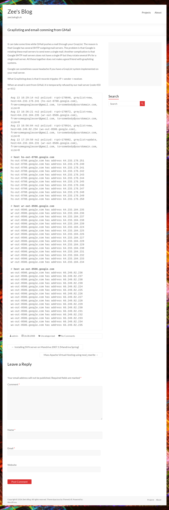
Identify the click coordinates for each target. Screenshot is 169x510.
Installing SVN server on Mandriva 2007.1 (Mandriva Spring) (45, 346)
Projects (146, 12)
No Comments (68, 336)
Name (11, 429)
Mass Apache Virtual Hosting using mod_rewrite (71, 354)
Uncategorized (48, 336)
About (158, 12)
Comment (13, 384)
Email (11, 448)
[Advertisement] (135, 64)
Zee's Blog (19, 11)
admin (15, 336)
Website (12, 464)
